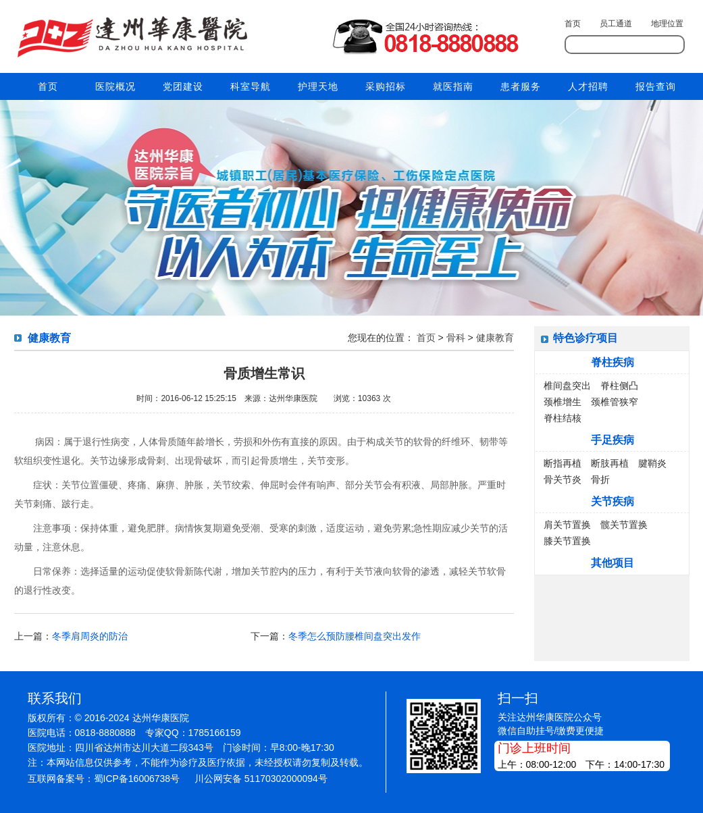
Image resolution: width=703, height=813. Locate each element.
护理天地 (318, 86)
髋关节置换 (624, 524)
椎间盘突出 (567, 385)
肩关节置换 (567, 524)
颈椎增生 (562, 401)
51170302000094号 (286, 778)
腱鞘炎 (652, 463)
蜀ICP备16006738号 (137, 778)
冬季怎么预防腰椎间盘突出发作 (354, 636)
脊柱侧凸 (619, 385)
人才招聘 (588, 86)
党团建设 (183, 86)
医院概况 (115, 86)
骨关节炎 (562, 479)
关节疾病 (612, 501)
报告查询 (655, 86)
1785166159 (214, 732)
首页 (573, 23)
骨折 (600, 479)
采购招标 (385, 86)
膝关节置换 (567, 540)
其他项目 (612, 563)
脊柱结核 (562, 418)
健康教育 (495, 337)
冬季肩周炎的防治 (90, 636)
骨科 (455, 337)
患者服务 (520, 86)
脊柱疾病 (612, 362)
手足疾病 (612, 440)
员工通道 (616, 23)
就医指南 (453, 86)
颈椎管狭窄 (614, 401)
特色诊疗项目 (585, 338)
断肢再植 (610, 463)
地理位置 (667, 23)
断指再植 (562, 463)
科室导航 (250, 86)
